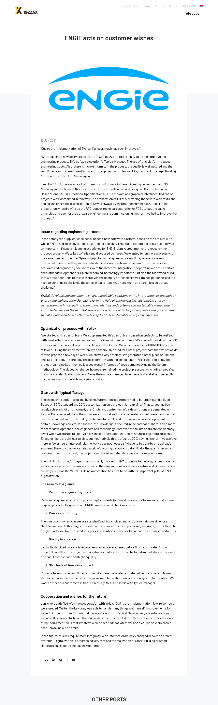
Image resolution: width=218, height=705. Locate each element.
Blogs (134, 6)
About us (192, 13)
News (145, 6)
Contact (173, 6)
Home (122, 6)
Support (158, 6)
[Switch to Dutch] (201, 6)
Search (189, 6)
